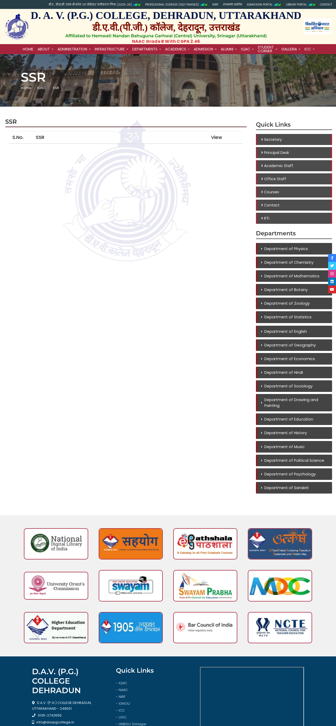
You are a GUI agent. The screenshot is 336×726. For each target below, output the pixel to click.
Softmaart (198, 719)
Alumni (227, 49)
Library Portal (293, 5)
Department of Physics (285, 249)
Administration (72, 49)
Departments (145, 49)
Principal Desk (275, 152)
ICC (307, 49)
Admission (203, 49)
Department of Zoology (286, 306)
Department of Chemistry (288, 263)
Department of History (285, 440)
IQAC (245, 49)
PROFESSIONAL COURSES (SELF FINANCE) (151, 5)
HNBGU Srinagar (132, 670)
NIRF (196, 4)
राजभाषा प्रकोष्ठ (216, 4)
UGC (123, 664)
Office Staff (273, 179)
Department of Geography (289, 349)
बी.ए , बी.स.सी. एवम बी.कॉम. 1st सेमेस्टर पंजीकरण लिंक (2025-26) (59, 5)
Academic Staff (277, 165)
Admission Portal (252, 5)
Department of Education (288, 425)
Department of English (284, 334)
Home (26, 87)
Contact (324, 4)
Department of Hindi (282, 377)
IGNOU (124, 650)
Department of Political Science (294, 468)
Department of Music (283, 454)
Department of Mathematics (291, 277)
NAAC (123, 636)
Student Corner (266, 49)
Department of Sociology (287, 391)
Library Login (129, 677)
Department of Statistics (287, 320)
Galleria (289, 49)
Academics (175, 49)
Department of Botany (285, 291)
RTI (265, 218)
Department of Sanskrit (286, 496)
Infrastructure (110, 49)
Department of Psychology (289, 482)
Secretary (271, 139)
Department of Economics (288, 363)
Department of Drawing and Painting (290, 408)
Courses (270, 192)
